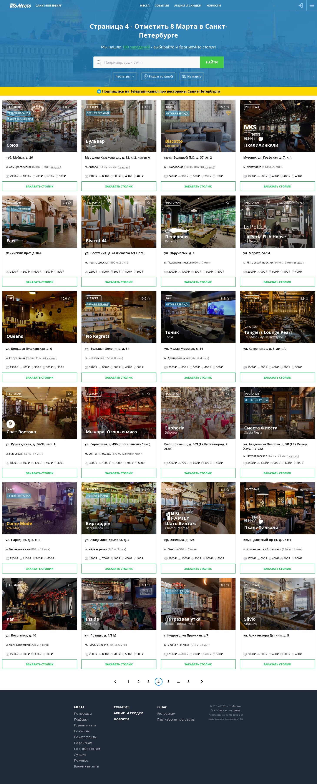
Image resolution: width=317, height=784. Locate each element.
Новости (121, 719)
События (121, 707)
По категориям (85, 737)
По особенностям (87, 749)
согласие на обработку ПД (229, 718)
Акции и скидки (128, 713)
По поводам (83, 713)
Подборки (81, 719)
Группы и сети (85, 725)
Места (79, 707)
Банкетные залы (86, 766)
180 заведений (136, 47)
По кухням (81, 731)
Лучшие (80, 755)
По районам (83, 743)
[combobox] (158, 62)
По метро (81, 760)
